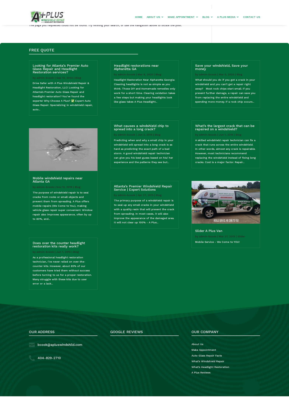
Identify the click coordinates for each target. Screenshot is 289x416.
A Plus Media (226, 17)
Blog (205, 17)
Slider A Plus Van (208, 251)
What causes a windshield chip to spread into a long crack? (141, 147)
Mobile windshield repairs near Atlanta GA (58, 199)
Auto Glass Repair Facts (206, 375)
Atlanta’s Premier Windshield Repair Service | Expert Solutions (143, 207)
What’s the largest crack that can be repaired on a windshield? (225, 147)
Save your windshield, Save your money (221, 86)
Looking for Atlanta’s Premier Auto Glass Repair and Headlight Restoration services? (60, 88)
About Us (153, 17)
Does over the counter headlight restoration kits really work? (59, 264)
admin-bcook (45, 97)
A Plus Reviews (200, 392)
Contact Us (251, 17)
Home (139, 17)
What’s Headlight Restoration (210, 386)
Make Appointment (181, 17)
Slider (241, 256)
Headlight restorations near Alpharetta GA (136, 86)
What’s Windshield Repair (207, 381)
